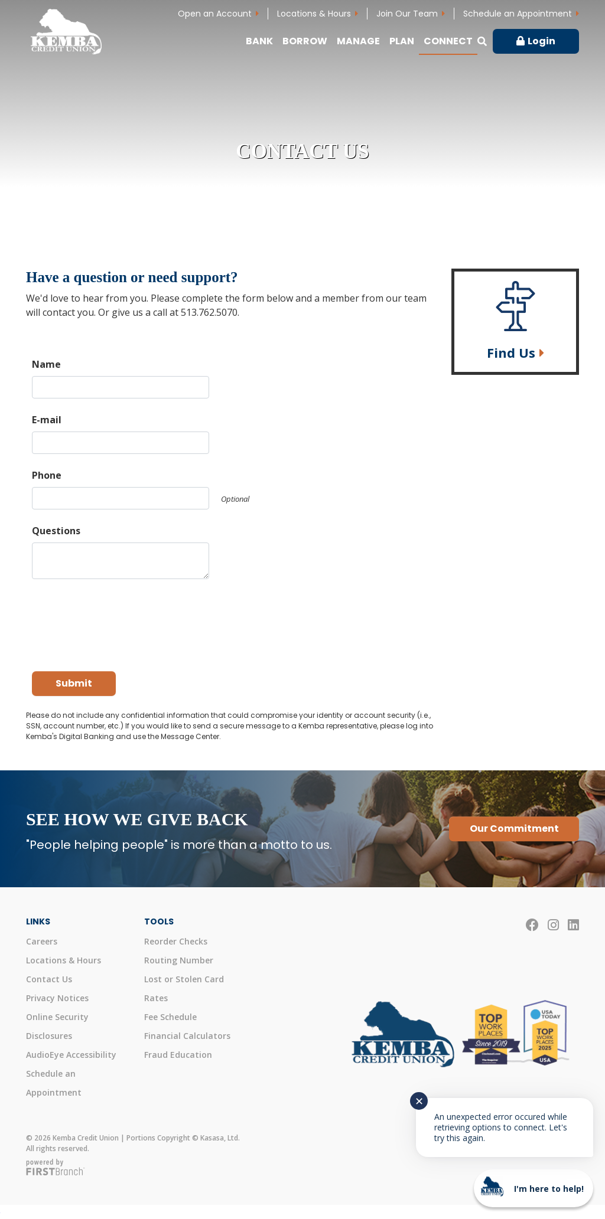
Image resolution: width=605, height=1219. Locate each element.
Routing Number (178, 960)
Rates (156, 998)
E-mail (46, 419)
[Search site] (482, 41)
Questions (56, 530)
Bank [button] (259, 41)
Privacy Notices (57, 998)
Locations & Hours (314, 13)
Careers (41, 941)
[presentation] (122, 620)
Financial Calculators (187, 1035)
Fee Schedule (170, 1016)
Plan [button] (401, 41)
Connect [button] (448, 41)
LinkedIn (573, 925)
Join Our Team (407, 13)
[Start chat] (533, 1188)
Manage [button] (358, 41)
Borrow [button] (304, 41)
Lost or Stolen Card (184, 979)
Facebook (532, 925)
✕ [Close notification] (419, 1101)
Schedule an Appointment (517, 13)
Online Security (57, 1016)
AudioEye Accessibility (71, 1054)
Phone (46, 475)
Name (46, 364)
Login (541, 41)
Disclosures (49, 1035)
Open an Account (215, 13)
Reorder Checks (175, 941)
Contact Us (49, 979)
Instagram (553, 925)
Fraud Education (178, 1054)
